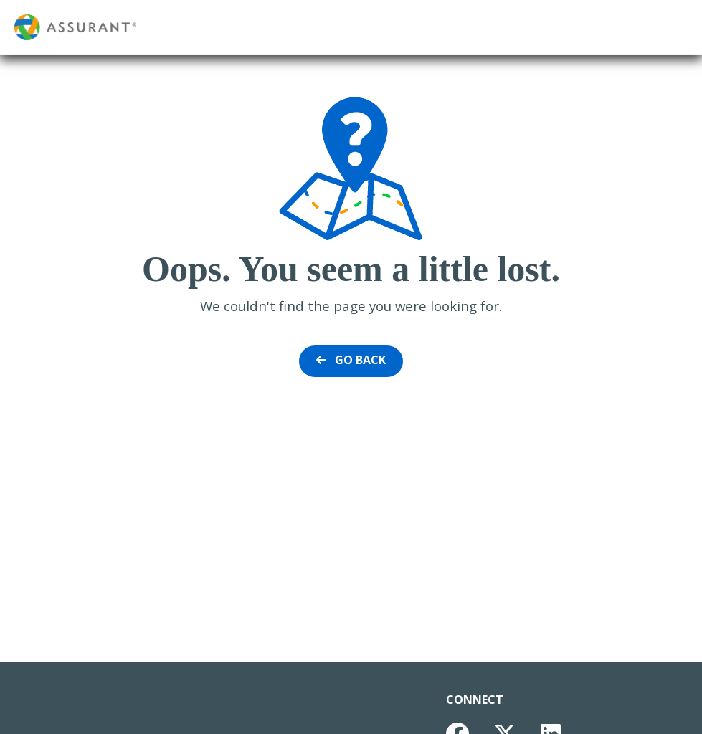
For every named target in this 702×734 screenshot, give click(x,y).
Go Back (351, 360)
